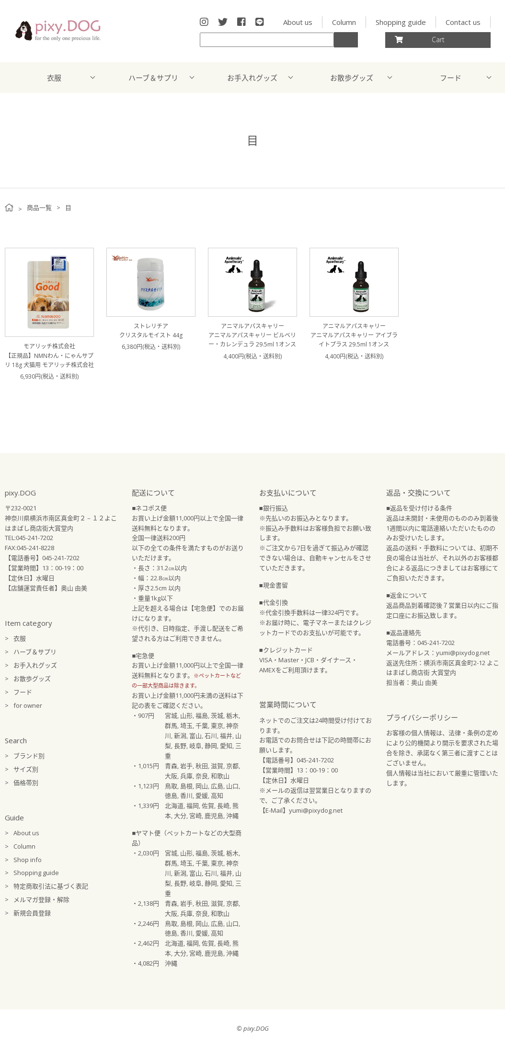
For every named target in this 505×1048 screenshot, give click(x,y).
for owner (27, 705)
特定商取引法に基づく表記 (50, 886)
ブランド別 (29, 755)
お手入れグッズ (252, 77)
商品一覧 (39, 207)
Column (344, 22)
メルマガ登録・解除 (41, 899)
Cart (420, 39)
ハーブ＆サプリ (153, 77)
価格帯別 (25, 782)
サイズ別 (25, 769)
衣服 (54, 77)
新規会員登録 (32, 913)
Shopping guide (401, 22)
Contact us (463, 22)
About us (297, 22)
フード (450, 77)
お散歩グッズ (351, 77)
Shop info (27, 859)
